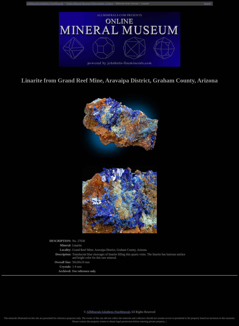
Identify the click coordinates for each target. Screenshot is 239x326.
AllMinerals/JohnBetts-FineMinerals (45, 3)
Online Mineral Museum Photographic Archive (89, 3)
